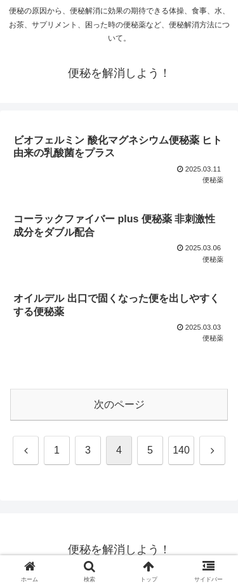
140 (181, 450)
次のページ (119, 404)
